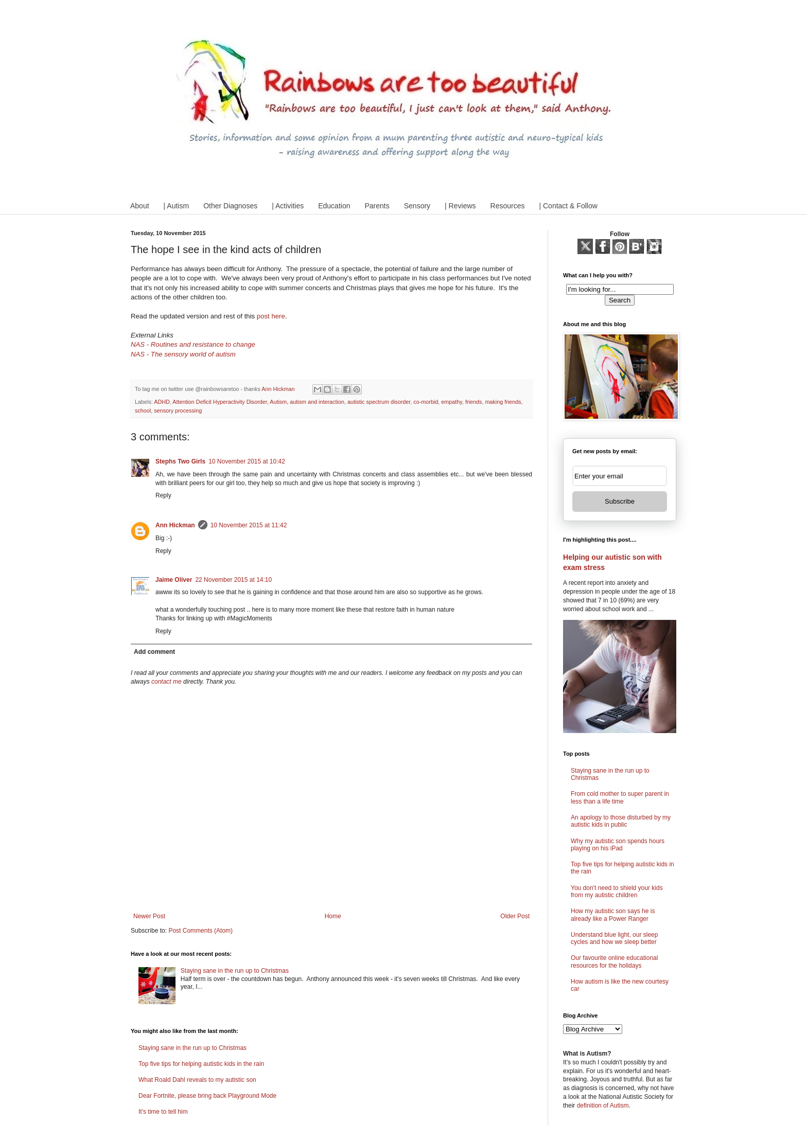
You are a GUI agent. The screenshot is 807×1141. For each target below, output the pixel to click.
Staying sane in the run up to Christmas (235, 970)
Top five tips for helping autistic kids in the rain (201, 1063)
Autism (278, 402)
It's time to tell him (163, 1111)
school (143, 410)
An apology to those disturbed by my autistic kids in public (621, 821)
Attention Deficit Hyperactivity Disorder (219, 402)
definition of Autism (603, 1105)
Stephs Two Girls (180, 461)
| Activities (288, 206)
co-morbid (425, 402)
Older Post (515, 916)
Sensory (417, 206)
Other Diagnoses (230, 206)
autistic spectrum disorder (378, 402)
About (139, 206)
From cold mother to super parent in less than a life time (620, 797)
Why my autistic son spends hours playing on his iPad (617, 844)
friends (473, 402)
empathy (451, 402)
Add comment (154, 651)
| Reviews (460, 206)
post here (271, 316)
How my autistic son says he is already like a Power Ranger (613, 914)
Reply (163, 495)
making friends (503, 402)
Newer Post (149, 916)
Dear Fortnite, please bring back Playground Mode (207, 1095)
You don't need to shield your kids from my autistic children (617, 891)
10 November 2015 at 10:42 (246, 461)
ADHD (162, 402)
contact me (166, 681)
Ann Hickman (175, 525)
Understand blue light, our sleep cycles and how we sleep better (614, 938)
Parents (376, 206)
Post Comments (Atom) (200, 930)
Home (333, 916)
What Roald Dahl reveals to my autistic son (197, 1079)
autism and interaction (317, 402)
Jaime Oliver (173, 579)
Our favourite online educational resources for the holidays (614, 961)
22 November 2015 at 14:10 (233, 579)
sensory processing (178, 410)
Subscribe (620, 501)
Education (334, 206)
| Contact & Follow (568, 206)
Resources (507, 206)
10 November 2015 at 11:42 (248, 525)
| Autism (176, 206)
